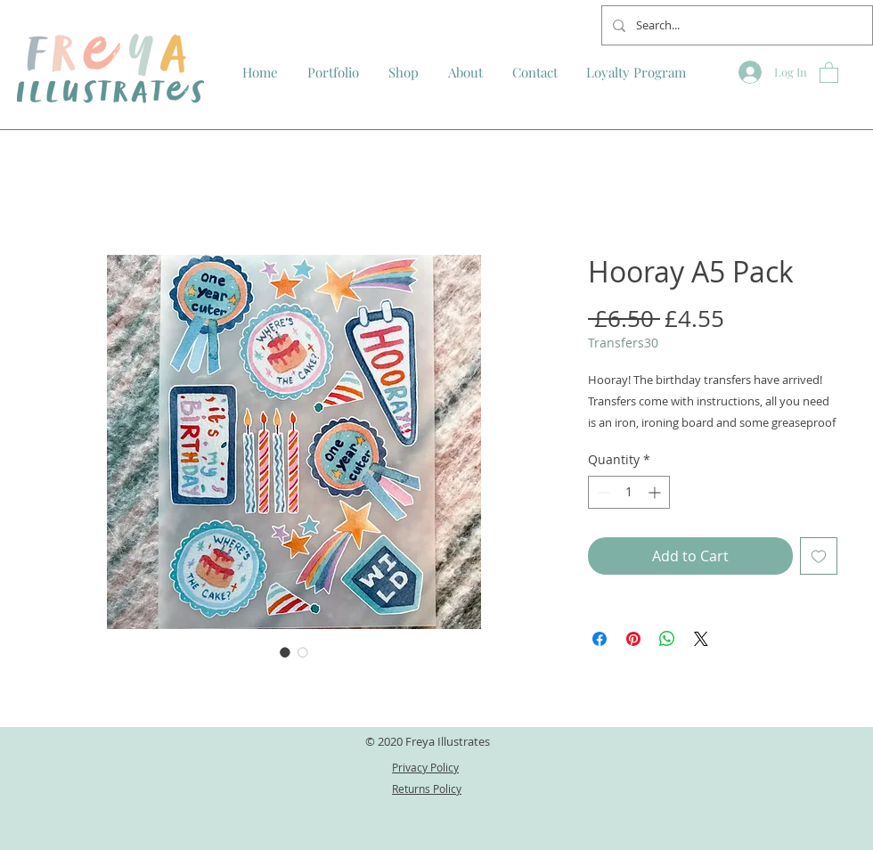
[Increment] (656, 492)
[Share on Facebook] (599, 639)
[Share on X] (701, 639)
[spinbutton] (629, 492)
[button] (829, 72)
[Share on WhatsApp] (667, 639)
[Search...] (735, 25)
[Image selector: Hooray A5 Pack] (285, 652)
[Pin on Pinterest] (633, 639)
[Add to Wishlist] (818, 556)
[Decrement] (602, 492)
